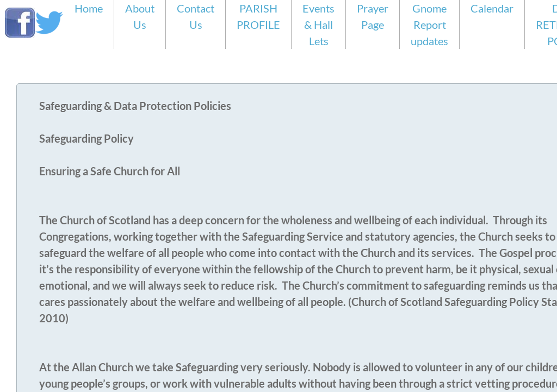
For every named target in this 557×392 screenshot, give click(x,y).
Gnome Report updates (429, 24)
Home (89, 8)
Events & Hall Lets (318, 24)
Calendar (492, 8)
